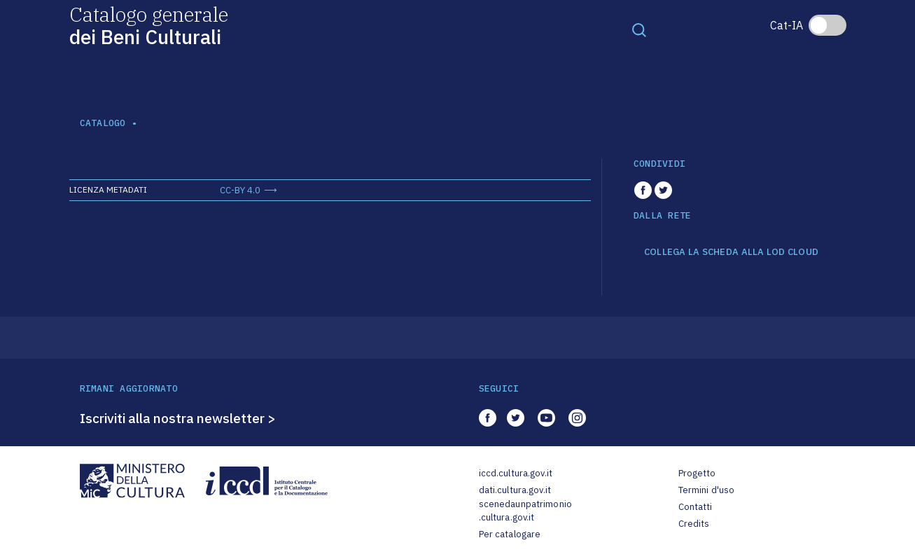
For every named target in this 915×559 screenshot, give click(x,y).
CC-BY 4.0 (240, 190)
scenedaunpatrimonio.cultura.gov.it (525, 511)
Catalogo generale (148, 24)
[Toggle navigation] (639, 29)
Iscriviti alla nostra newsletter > (178, 418)
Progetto (697, 473)
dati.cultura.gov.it (515, 490)
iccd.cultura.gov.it (515, 473)
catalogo (103, 123)
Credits (694, 524)
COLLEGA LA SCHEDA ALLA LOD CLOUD (731, 252)
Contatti (695, 507)
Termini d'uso (706, 490)
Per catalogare (510, 534)
